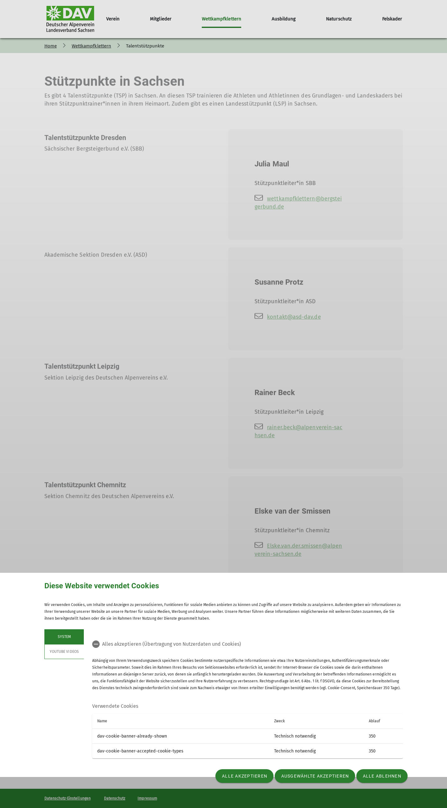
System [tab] (63, 637)
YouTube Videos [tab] (64, 651)
